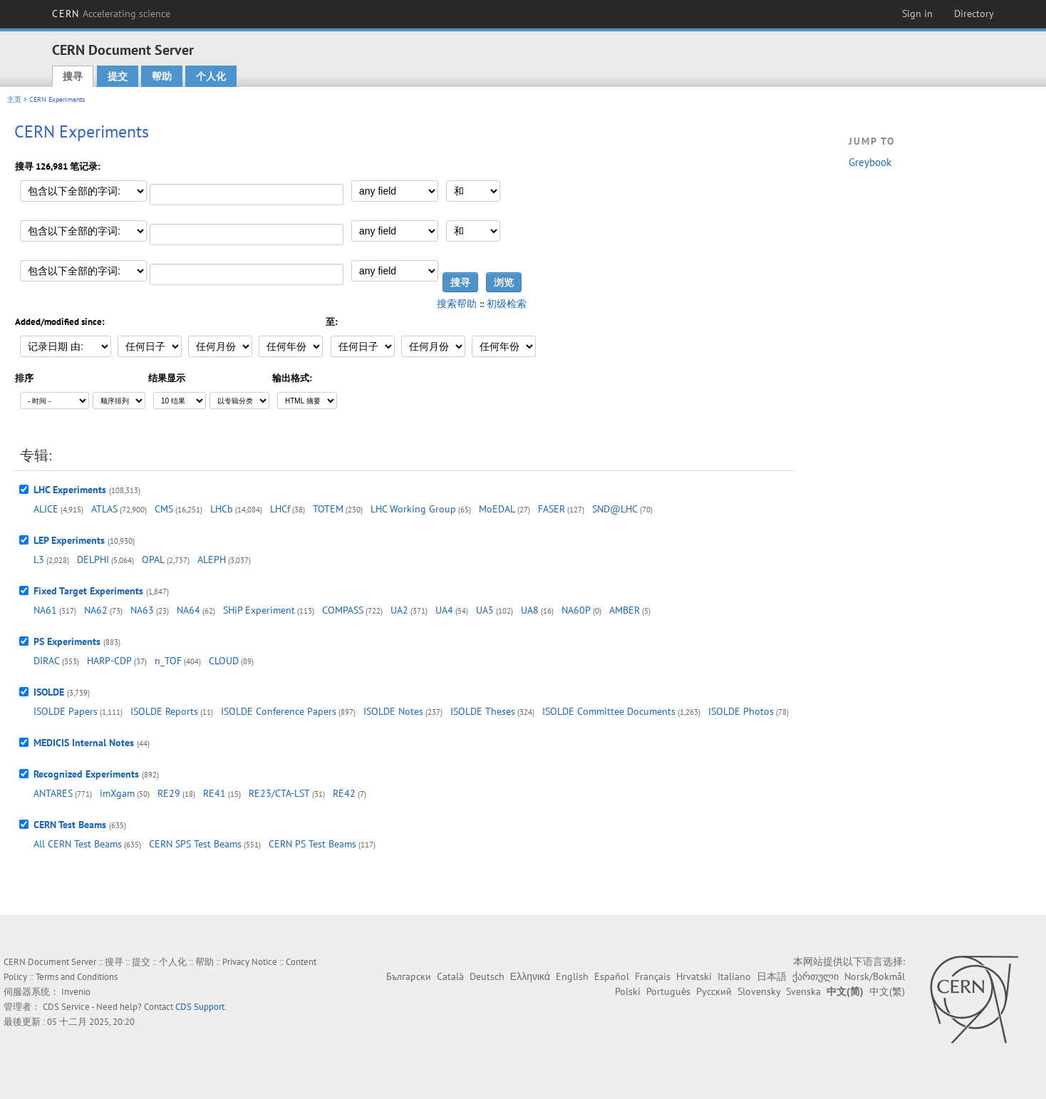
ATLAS (104, 508)
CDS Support (199, 1007)
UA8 (530, 610)
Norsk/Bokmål (874, 976)
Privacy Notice (249, 962)
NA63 (142, 610)
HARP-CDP (109, 660)
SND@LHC (615, 508)
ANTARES (53, 793)
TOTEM (328, 508)
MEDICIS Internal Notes (83, 742)
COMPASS (342, 610)
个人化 (211, 76)
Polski (628, 991)
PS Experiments (66, 641)
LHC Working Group (413, 508)
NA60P (576, 610)
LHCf (280, 508)
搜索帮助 (457, 303)
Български (408, 976)
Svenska (803, 991)
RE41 (214, 793)
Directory (974, 13)
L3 (38, 559)
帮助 (162, 76)
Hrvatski (694, 976)
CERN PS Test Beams (312, 843)
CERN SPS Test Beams (195, 843)
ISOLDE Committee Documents (608, 711)
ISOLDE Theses (482, 711)
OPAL (153, 559)
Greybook (870, 162)
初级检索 (507, 303)
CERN (111, 13)
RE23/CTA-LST (279, 793)
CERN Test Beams (69, 824)
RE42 (344, 793)
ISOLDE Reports (164, 711)
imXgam (117, 793)
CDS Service (66, 1007)
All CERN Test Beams (77, 843)
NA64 (188, 610)
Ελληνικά (530, 976)
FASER (551, 508)
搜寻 (73, 76)
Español (611, 976)
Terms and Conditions (77, 977)
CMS (164, 508)
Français (652, 976)
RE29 (168, 793)
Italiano (734, 976)
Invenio (75, 992)
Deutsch (487, 976)
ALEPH (211, 559)
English (572, 976)
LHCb (221, 508)
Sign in (917, 13)
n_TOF (168, 660)
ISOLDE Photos (741, 711)
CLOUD (224, 660)
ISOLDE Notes (393, 711)
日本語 (772, 976)
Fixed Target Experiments (88, 590)
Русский (714, 991)
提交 (118, 76)
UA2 (399, 610)
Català (450, 976)
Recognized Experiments (86, 774)
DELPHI (93, 559)
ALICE (45, 508)
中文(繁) (887, 991)
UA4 (444, 610)
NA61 (45, 610)
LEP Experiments (69, 540)
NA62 (96, 610)
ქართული (815, 976)
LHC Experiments (69, 489)
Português (668, 991)
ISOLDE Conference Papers (278, 711)
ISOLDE (48, 692)
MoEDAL (497, 508)
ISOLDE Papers (65, 711)
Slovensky (758, 991)
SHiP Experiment (259, 610)
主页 (14, 99)
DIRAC (46, 660)
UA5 (485, 610)
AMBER (624, 610)
